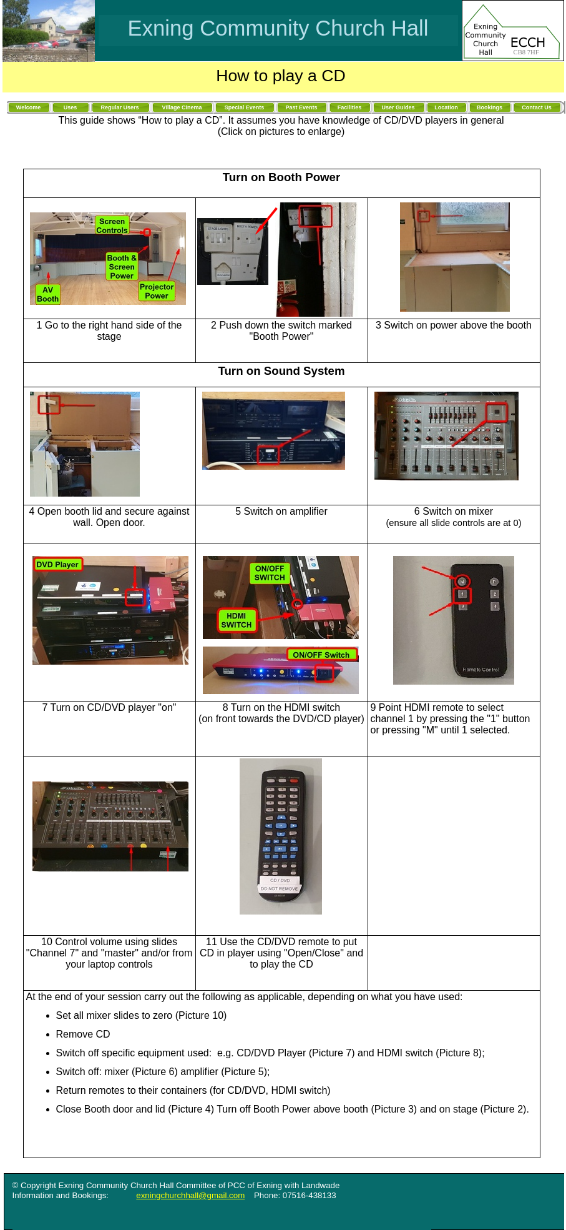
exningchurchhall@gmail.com (190, 1195)
